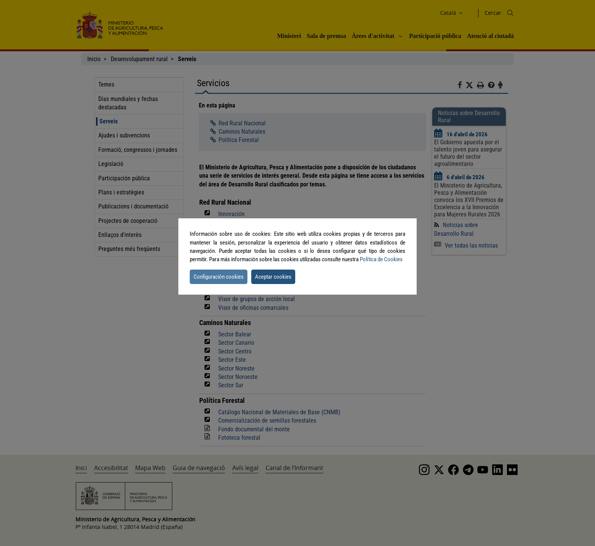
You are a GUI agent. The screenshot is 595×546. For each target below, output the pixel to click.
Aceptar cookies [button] (273, 276)
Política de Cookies (381, 259)
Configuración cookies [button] (219, 276)
